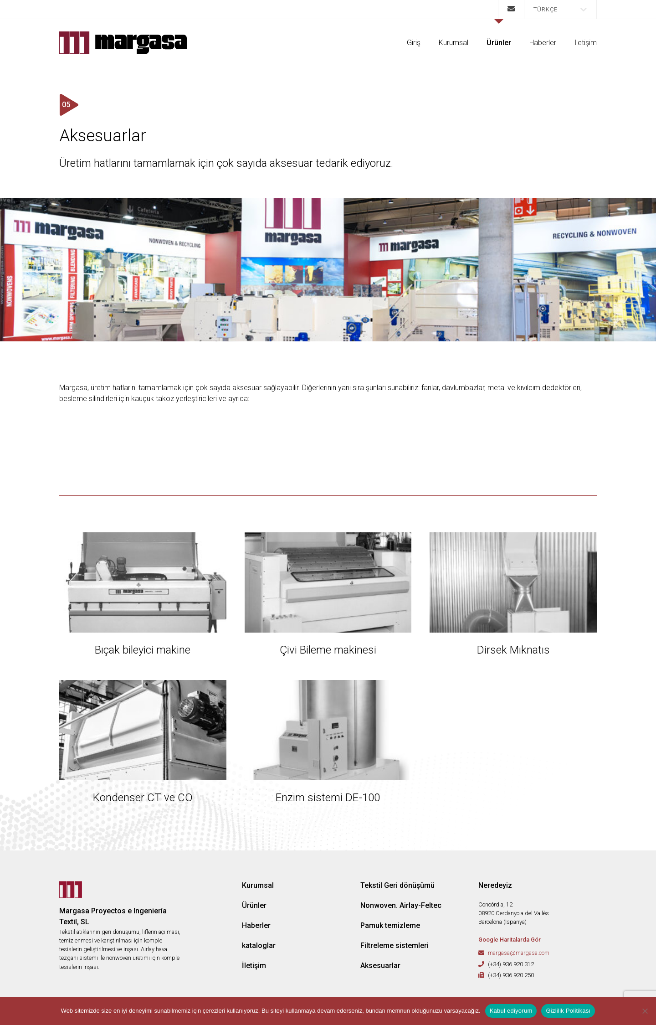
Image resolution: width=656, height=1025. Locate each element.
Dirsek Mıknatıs (513, 650)
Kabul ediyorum (511, 1010)
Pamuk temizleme (390, 925)
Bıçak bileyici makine (142, 650)
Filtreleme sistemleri (394, 945)
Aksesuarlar (380, 965)
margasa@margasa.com (518, 952)
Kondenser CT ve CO (143, 797)
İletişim (585, 42)
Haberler (542, 42)
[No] (644, 1010)
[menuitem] (560, 9)
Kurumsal (453, 42)
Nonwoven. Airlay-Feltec (400, 905)
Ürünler (499, 42)
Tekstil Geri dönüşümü (397, 885)
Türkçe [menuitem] (545, 9)
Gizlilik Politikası (568, 1010)
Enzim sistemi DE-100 (328, 797)
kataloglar (259, 945)
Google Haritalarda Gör (509, 939)
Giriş (413, 42)
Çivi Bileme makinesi (328, 650)
